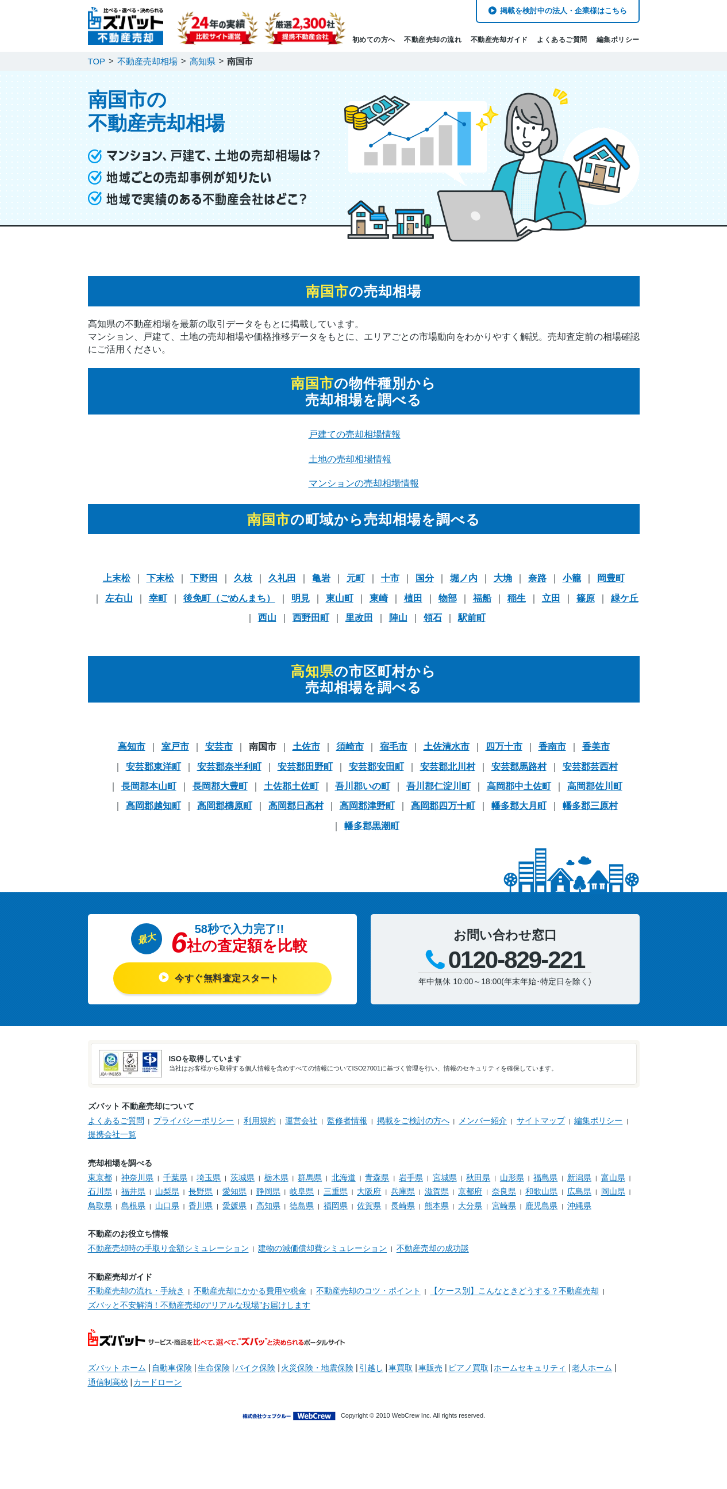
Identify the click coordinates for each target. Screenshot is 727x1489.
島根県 (133, 1205)
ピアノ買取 (468, 1367)
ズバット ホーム (117, 1367)
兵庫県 (403, 1191)
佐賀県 (369, 1205)
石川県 (100, 1191)
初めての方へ (373, 40)
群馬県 (310, 1177)
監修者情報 (347, 1120)
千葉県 (175, 1177)
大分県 (470, 1205)
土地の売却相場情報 (350, 459)
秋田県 (478, 1177)
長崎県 (403, 1205)
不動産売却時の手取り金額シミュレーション (168, 1248)
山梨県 (167, 1191)
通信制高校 (108, 1382)
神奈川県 (137, 1177)
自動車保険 (172, 1367)
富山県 (613, 1177)
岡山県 (613, 1191)
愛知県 (234, 1191)
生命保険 (214, 1367)
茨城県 (242, 1177)
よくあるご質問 (562, 40)
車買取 (400, 1367)
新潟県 (579, 1177)
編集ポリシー (618, 40)
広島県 (579, 1191)
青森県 (377, 1177)
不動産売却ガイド (499, 40)
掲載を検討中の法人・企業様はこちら (563, 10)
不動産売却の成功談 (433, 1248)
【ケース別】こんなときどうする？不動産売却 (514, 1290)
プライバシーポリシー (193, 1120)
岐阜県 (302, 1191)
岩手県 (411, 1177)
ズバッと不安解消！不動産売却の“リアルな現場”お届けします (199, 1305)
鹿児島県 (541, 1205)
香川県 (201, 1205)
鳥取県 (100, 1205)
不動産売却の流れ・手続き (136, 1290)
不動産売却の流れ (432, 40)
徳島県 (302, 1205)
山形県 (512, 1177)
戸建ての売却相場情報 (355, 434)
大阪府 (369, 1191)
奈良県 (504, 1191)
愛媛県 (234, 1205)
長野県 (201, 1191)
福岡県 (336, 1205)
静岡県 (268, 1191)
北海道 (344, 1177)
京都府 (470, 1191)
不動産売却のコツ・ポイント (368, 1290)
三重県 (336, 1191)
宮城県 (445, 1177)
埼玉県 (209, 1177)
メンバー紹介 (483, 1120)
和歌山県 (541, 1191)
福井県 (133, 1191)
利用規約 (260, 1120)
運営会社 (301, 1120)
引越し (371, 1367)
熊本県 (437, 1205)
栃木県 (276, 1177)
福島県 (545, 1177)
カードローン (157, 1382)
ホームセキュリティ (530, 1367)
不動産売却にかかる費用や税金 (250, 1290)
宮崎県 (504, 1205)
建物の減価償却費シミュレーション (322, 1248)
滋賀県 (437, 1191)
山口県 (167, 1205)
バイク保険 (255, 1367)
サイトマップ (541, 1120)
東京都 (100, 1177)
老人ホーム (592, 1367)
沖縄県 (579, 1205)
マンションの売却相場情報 (364, 483)
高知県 (268, 1205)
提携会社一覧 (112, 1134)
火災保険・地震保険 (317, 1367)
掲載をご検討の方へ (413, 1120)
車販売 (430, 1367)
